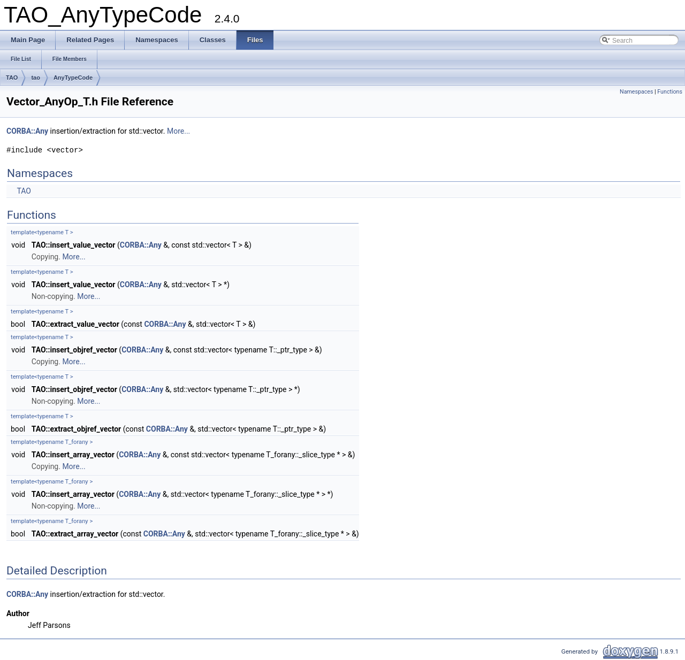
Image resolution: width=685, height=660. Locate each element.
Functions (669, 91)
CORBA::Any (27, 131)
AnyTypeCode (73, 77)
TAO (12, 77)
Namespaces (636, 91)
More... (178, 131)
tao (35, 77)
